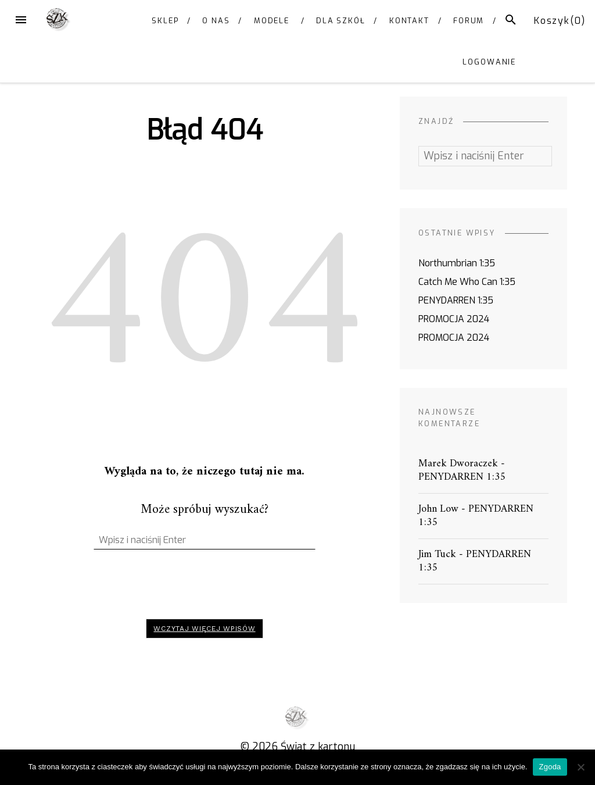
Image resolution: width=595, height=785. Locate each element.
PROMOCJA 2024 (453, 319)
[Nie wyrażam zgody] (580, 767)
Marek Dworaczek (458, 464)
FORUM (469, 21)
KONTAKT (409, 21)
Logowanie (489, 62)
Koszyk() (560, 21)
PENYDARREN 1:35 (455, 300)
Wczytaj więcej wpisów (204, 629)
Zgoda (550, 766)
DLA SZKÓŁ (340, 21)
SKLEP (165, 21)
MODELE (272, 21)
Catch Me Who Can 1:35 (466, 282)
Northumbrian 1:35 (456, 263)
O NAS (216, 21)
